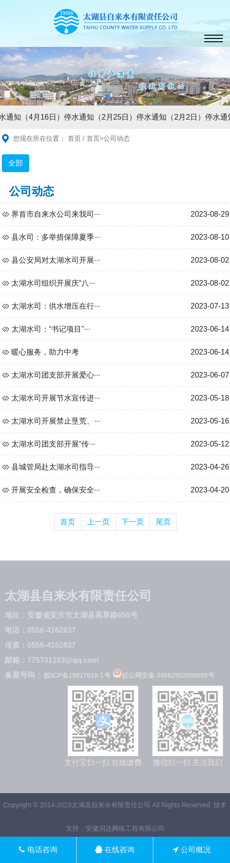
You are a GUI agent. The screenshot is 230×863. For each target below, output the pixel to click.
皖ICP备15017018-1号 (77, 675)
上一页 (98, 522)
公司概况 (192, 850)
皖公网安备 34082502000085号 (163, 675)
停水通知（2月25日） (101, 117)
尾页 (163, 522)
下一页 (132, 522)
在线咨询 (115, 850)
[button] (108, 96)
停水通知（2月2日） (172, 117)
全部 (15, 163)
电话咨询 (38, 850)
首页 (74, 138)
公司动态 (116, 138)
